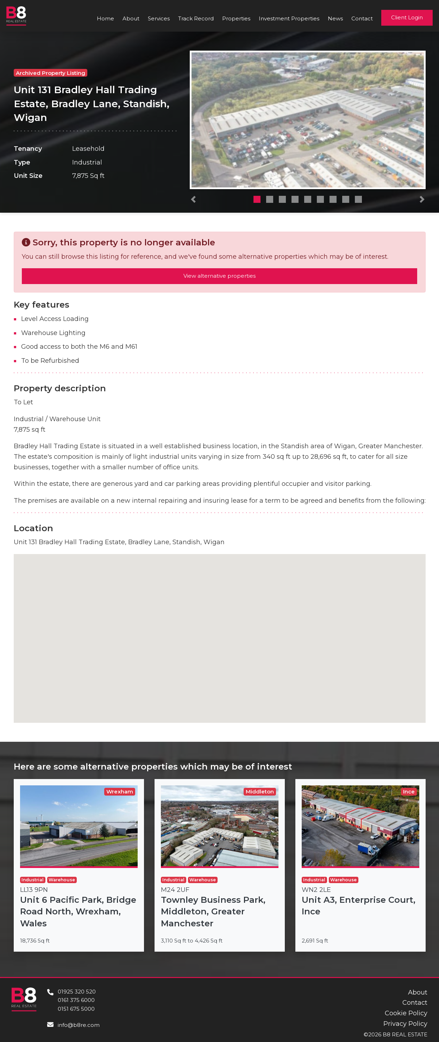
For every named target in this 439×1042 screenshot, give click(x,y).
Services (159, 18)
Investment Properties (289, 18)
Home (105, 18)
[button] (193, 201)
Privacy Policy (405, 1024)
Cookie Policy (406, 1013)
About (131, 18)
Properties (236, 18)
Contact (362, 18)
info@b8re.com (79, 1025)
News (335, 18)
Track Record (196, 18)
